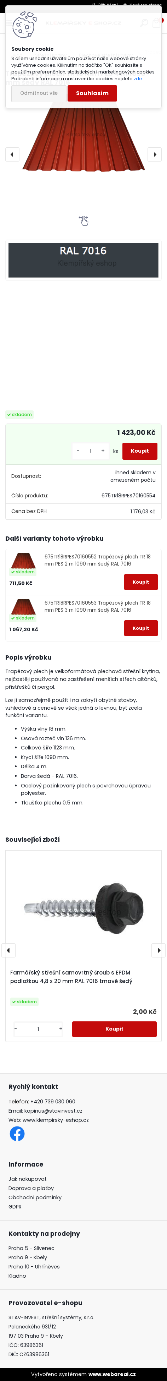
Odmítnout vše (39, 93)
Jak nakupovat (27, 1179)
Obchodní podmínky (35, 1197)
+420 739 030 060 (52, 1101)
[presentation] (12, 154)
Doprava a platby (31, 1188)
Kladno (17, 1275)
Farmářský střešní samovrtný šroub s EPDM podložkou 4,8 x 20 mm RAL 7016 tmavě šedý (71, 977)
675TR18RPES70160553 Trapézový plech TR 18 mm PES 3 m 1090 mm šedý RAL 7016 (98, 606)
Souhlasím (92, 93)
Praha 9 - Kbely (27, 1257)
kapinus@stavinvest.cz (53, 1110)
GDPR (15, 1206)
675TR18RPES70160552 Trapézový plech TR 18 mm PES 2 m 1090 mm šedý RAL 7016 (98, 560)
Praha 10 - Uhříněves (34, 1266)
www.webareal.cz (112, 1374)
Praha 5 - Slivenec (31, 1248)
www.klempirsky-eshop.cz (56, 1120)
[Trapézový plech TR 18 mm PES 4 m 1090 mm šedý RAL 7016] (83, 132)
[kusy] (91, 451)
